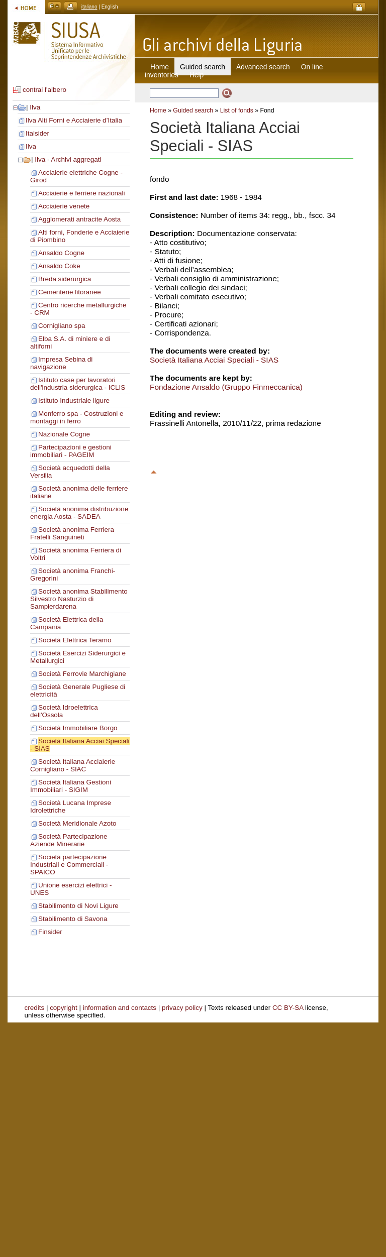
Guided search (193, 110)
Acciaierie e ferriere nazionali (81, 193)
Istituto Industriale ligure (74, 400)
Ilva (35, 107)
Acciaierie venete (63, 206)
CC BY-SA (288, 1007)
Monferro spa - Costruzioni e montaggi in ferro (77, 417)
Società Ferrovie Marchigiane (82, 673)
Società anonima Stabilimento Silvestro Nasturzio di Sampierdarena (79, 599)
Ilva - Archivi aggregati (68, 159)
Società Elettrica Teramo (74, 640)
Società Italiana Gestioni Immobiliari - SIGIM (70, 785)
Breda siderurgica (64, 279)
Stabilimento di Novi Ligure (78, 905)
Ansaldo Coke (59, 266)
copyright (63, 1007)
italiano (89, 7)
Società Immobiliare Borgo (78, 728)
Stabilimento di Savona (72, 919)
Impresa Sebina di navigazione (61, 363)
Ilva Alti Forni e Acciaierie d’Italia (74, 120)
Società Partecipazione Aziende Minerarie (68, 840)
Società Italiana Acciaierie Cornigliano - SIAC (72, 765)
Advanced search (263, 67)
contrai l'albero (44, 89)
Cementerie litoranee (69, 292)
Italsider (37, 133)
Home (159, 67)
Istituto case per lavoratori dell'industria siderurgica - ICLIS (77, 383)
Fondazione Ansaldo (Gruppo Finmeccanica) (226, 387)
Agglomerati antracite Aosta (79, 219)
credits (35, 1007)
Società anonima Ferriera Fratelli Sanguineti (72, 533)
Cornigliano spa (61, 325)
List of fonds (236, 110)
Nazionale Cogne (64, 434)
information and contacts (119, 1007)
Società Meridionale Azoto (77, 823)
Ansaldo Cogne (61, 253)
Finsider (50, 932)
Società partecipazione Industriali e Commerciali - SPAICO (69, 864)
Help (196, 75)
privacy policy (182, 1007)
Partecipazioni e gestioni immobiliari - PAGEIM (71, 451)
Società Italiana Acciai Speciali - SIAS (214, 360)
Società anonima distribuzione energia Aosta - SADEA (79, 512)
